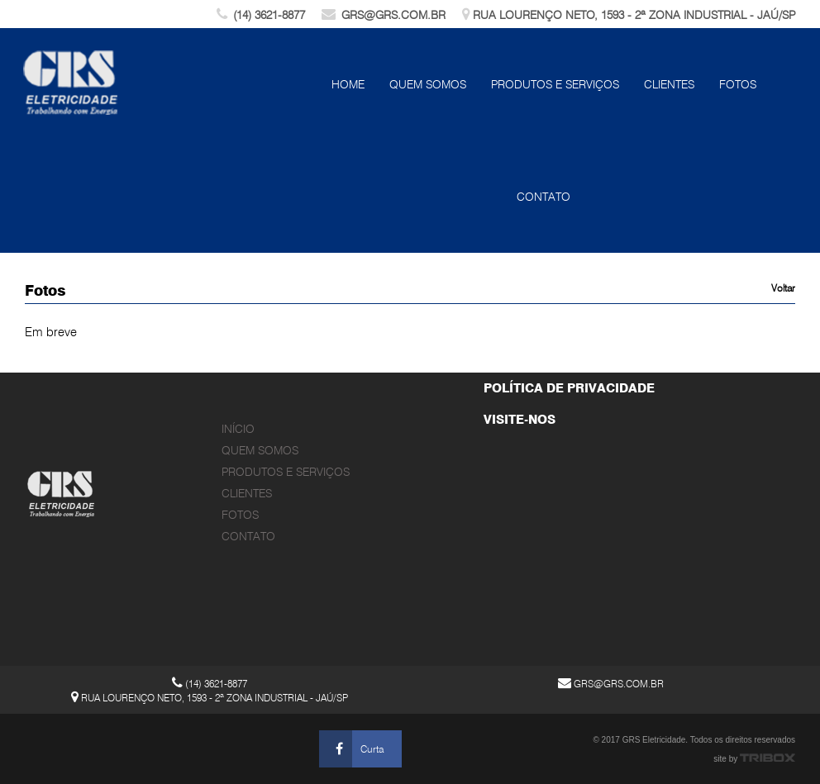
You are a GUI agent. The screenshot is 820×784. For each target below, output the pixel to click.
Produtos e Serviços (555, 84)
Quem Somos (427, 84)
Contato (543, 196)
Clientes (669, 84)
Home (348, 84)
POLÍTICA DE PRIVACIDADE (569, 388)
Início (238, 428)
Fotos (737, 84)
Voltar (783, 288)
